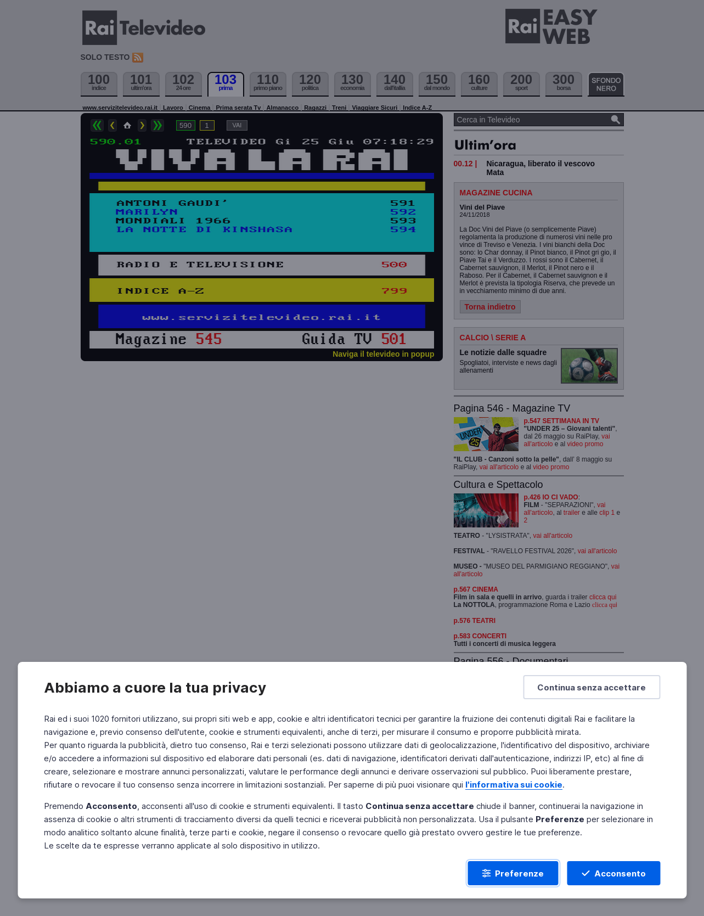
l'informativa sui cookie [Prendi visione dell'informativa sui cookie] (513, 784)
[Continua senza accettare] (591, 687)
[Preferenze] (513, 873)
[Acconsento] (613, 873)
